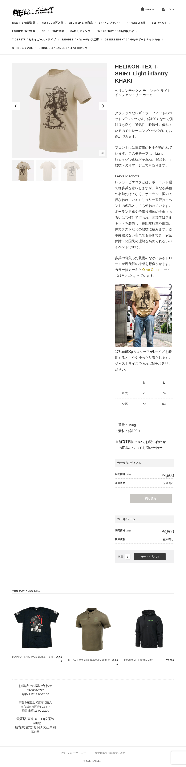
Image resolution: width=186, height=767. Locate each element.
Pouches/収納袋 (52, 31)
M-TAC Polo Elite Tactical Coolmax (89, 659)
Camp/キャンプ (80, 31)
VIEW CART (148, 8)
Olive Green (151, 270)
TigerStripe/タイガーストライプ (34, 39)
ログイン (169, 9)
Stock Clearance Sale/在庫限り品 (63, 48)
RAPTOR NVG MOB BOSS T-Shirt (33, 656)
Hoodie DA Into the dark (138, 659)
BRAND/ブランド (110, 22)
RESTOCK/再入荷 (52, 22)
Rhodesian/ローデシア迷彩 (80, 39)
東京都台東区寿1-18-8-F (35, 706)
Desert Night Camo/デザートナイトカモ (132, 39)
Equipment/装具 (23, 31)
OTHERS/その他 (22, 48)
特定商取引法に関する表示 (110, 752)
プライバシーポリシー (73, 752)
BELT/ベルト (159, 22)
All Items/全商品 (81, 22)
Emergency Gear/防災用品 (115, 31)
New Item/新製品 (23, 22)
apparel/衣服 (136, 22)
